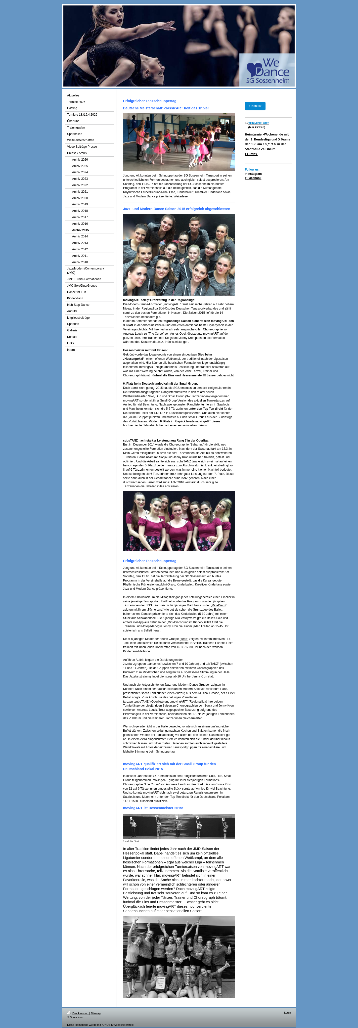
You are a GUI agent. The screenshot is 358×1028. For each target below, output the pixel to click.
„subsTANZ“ (142, 701)
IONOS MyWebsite (113, 1024)
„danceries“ (154, 664)
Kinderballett (189, 614)
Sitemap (95, 1013)
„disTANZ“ (212, 664)
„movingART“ (179, 701)
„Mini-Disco (218, 605)
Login (287, 1012)
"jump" (183, 639)
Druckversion (78, 1013)
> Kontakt (255, 106)
